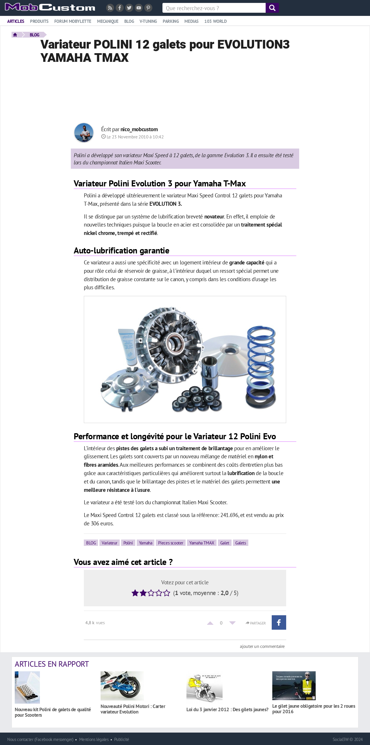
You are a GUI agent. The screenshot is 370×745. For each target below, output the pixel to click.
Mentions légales (94, 739)
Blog (129, 21)
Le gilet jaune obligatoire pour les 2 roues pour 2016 (313, 709)
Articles (15, 21)
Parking (171, 21)
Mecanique (108, 21)
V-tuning (148, 21)
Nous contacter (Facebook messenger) (40, 739)
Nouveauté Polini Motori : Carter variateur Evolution (133, 709)
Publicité (121, 739)
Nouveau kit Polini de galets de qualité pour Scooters (53, 712)
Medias (191, 21)
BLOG (34, 35)
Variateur (109, 543)
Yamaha (145, 543)
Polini (128, 543)
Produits (39, 21)
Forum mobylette (72, 21)
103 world (215, 21)
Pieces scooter (170, 543)
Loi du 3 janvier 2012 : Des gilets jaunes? (227, 709)
